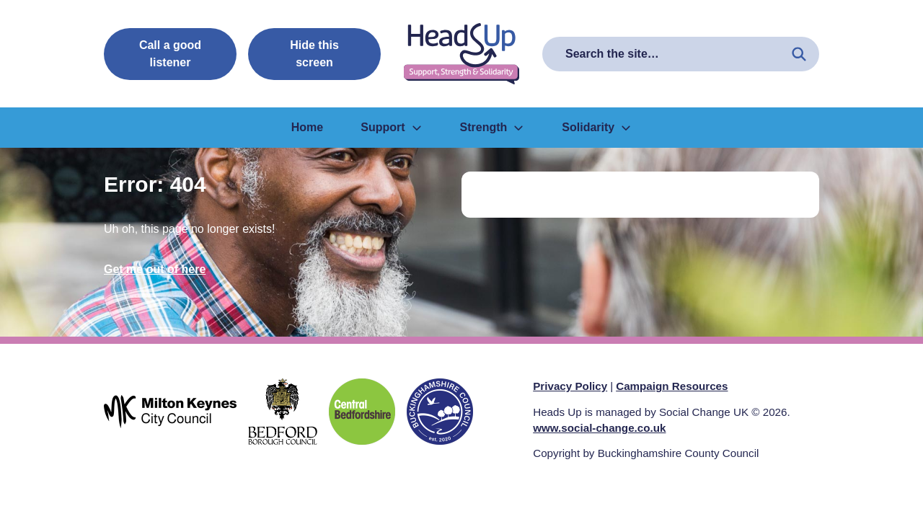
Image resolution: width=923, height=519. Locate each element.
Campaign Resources (672, 386)
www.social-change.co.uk (599, 428)
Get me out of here (155, 269)
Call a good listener (170, 53)
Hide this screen (314, 53)
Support (391, 127)
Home (307, 127)
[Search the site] (799, 54)
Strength (492, 127)
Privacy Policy (570, 386)
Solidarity (597, 127)
